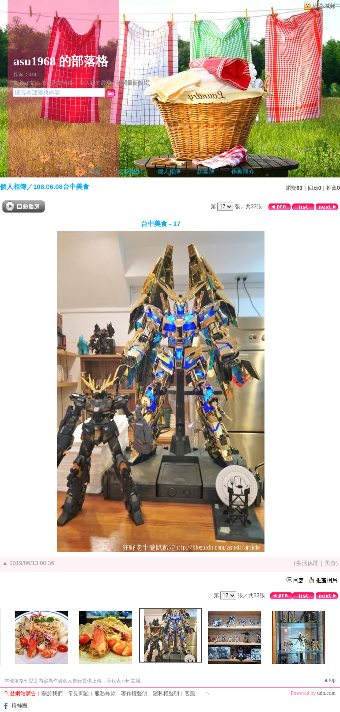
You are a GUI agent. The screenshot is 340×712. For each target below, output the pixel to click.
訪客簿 (206, 171)
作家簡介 (242, 171)
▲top (330, 680)
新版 (145, 61)
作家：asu (24, 74)
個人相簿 (169, 171)
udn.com (326, 693)
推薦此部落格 (57, 83)
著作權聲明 (134, 693)
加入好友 (23, 83)
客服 (190, 693)
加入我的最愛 (95, 83)
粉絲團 (19, 705)
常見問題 (78, 693)
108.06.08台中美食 (61, 186)
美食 (330, 563)
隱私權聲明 (166, 693)
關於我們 (52, 693)
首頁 (95, 171)
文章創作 (129, 171)
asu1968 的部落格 (60, 61)
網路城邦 (324, 6)
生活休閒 (307, 563)
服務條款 (105, 693)
